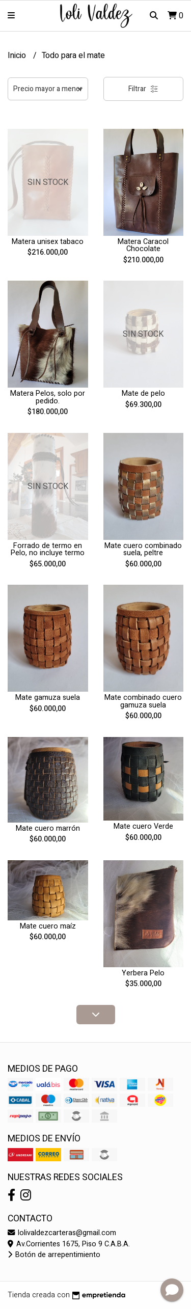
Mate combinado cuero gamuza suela (143, 701)
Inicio (18, 55)
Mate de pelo (143, 393)
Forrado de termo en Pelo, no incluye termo (48, 549)
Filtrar (143, 89)
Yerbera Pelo (143, 973)
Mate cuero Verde (143, 826)
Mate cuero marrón (48, 828)
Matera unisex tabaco (48, 241)
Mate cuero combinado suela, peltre (143, 549)
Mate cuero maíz (48, 926)
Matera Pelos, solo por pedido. (47, 397)
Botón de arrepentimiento (54, 1254)
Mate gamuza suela (47, 697)
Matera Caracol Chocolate (143, 245)
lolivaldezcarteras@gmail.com (62, 1233)
